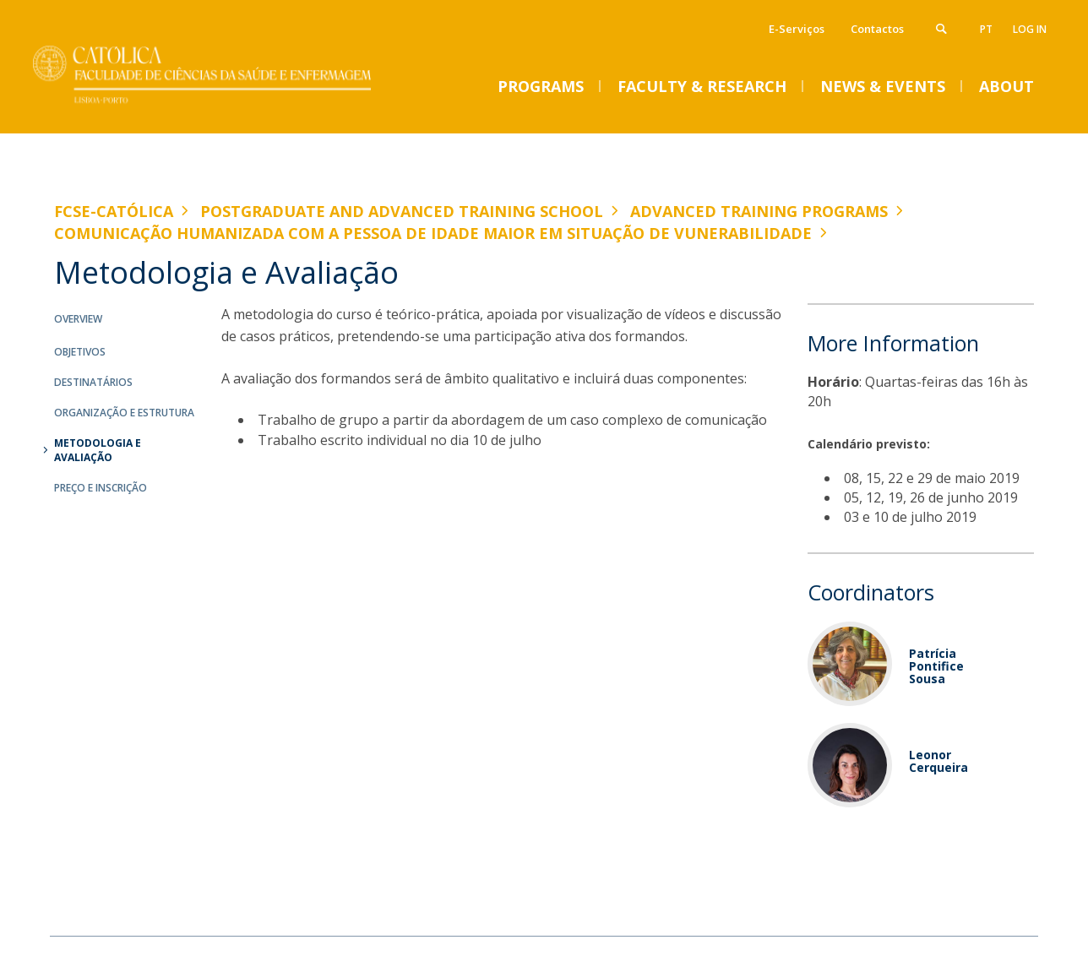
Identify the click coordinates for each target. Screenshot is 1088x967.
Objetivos (80, 352)
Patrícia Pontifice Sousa (936, 666)
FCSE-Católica (113, 211)
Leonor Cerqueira (938, 761)
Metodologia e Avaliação (97, 450)
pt (986, 29)
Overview (78, 319)
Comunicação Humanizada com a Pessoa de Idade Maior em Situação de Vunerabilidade (433, 233)
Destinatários (93, 382)
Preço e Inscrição (100, 488)
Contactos (877, 28)
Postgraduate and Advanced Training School (401, 211)
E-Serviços (796, 28)
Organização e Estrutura (124, 412)
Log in (1030, 29)
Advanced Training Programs (759, 211)
